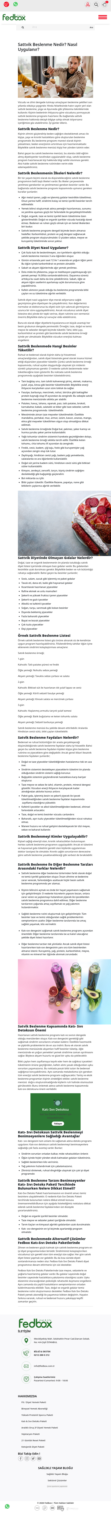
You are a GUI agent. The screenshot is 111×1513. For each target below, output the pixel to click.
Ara (91, 27)
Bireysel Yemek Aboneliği (34, 1408)
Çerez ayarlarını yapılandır (57, 1486)
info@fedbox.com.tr (44, 1365)
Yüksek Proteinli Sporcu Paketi (37, 1414)
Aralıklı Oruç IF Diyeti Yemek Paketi (39, 1427)
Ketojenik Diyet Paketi (32, 1446)
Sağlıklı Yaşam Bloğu (57, 1474)
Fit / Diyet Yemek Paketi (33, 1402)
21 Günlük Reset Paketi (33, 1440)
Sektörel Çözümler (57, 1480)
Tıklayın (58, 1123)
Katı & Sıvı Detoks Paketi (34, 1421)
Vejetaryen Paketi (30, 1433)
